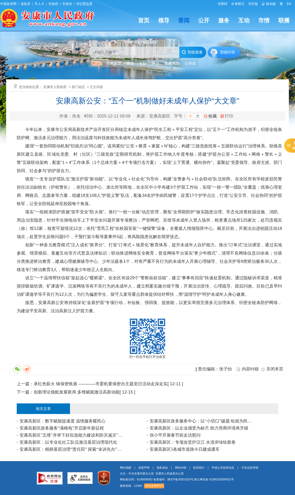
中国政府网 (8, 4)
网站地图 (125, 467)
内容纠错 (250, 369)
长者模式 (237, 4)
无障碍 (222, 4)
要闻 (183, 20)
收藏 (212, 116)
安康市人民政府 (54, 87)
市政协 (67, 4)
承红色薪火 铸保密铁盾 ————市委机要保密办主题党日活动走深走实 (101, 383)
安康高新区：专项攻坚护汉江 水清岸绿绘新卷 (193, 442)
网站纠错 (180, 467)
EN (289, 4)
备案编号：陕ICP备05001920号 (173, 479)
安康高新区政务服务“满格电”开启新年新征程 (62, 428)
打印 (226, 116)
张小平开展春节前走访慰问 (175, 435)
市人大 (39, 4)
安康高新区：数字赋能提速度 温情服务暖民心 (63, 421)
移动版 (269, 4)
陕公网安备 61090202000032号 (214, 479)
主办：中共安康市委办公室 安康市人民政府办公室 (152, 473)
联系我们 (199, 467)
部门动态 (78, 87)
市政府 (53, 4)
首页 (143, 20)
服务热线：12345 (131, 485)
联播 (284, 20)
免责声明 (144, 467)
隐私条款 (162, 467)
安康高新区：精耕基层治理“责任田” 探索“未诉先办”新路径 (72, 449)
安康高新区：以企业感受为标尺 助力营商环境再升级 (199, 428)
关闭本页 (274, 369)
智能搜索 (192, 52)
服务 (223, 20)
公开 (203, 20)
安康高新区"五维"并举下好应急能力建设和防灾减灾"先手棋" (72, 435)
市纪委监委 (84, 4)
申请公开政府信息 (223, 467)
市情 (264, 20)
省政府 (25, 4)
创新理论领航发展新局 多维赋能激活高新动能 (77, 392)
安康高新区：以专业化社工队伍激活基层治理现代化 (68, 442)
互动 (244, 20)
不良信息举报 (249, 467)
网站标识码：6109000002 (177, 479)
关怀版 (253, 4)
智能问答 (227, 52)
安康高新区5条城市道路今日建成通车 (185, 449)
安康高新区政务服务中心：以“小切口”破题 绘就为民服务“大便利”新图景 (202, 421)
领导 (163, 20)
